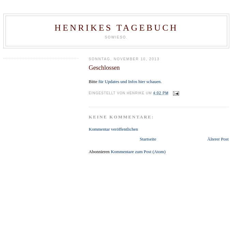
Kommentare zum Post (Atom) (138, 151)
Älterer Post (218, 139)
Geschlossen (104, 67)
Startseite (148, 139)
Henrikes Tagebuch (116, 28)
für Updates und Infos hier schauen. (130, 81)
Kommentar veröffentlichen (113, 129)
